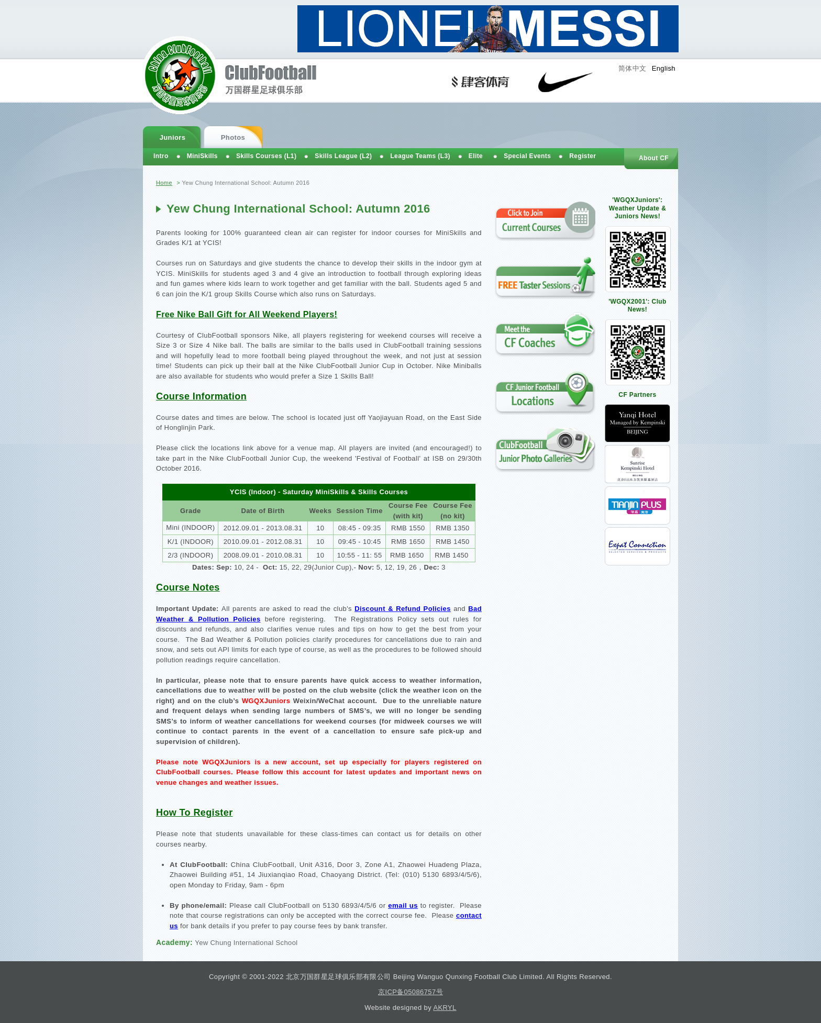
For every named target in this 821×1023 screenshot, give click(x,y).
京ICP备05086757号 (410, 992)
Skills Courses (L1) (266, 156)
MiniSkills (202, 156)
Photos (233, 137)
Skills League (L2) (343, 156)
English (663, 68)
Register (582, 156)
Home (164, 183)
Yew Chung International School (246, 943)
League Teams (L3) (420, 156)
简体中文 (632, 68)
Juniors (173, 137)
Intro (161, 156)
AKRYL (444, 1007)
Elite (476, 156)
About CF (654, 158)
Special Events (527, 156)
